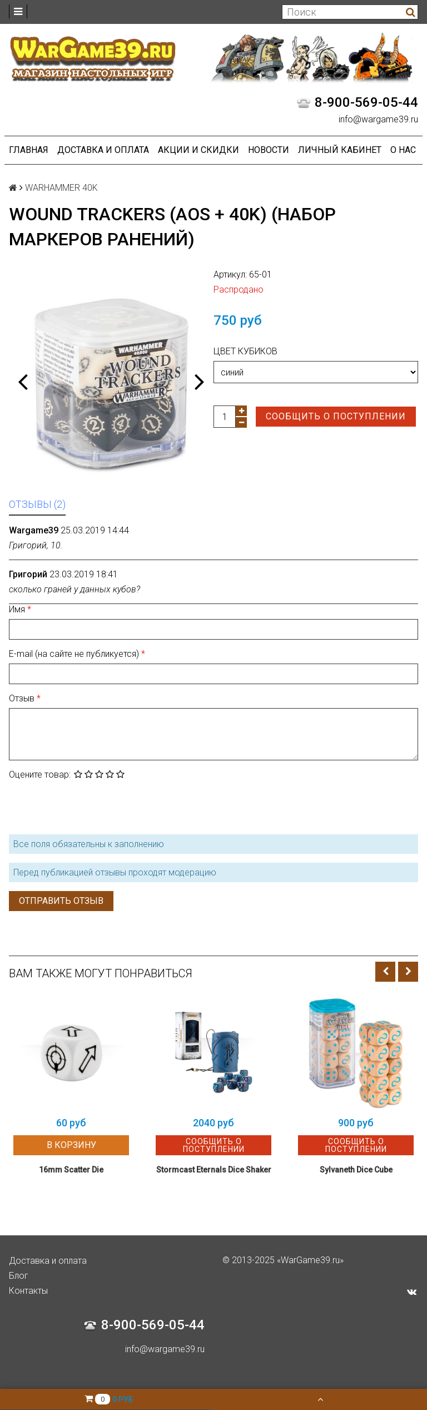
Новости (268, 150)
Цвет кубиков (245, 351)
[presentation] (93, 806)
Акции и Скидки (198, 150)
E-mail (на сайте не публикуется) (75, 654)
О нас (403, 150)
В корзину (71, 1145)
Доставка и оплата (103, 150)
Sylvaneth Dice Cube (356, 1169)
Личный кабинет (339, 150)
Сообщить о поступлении (336, 416)
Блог (18, 1275)
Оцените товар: (40, 774)
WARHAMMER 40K (61, 187)
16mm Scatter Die (71, 1169)
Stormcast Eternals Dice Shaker (213, 1169)
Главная (28, 150)
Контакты (28, 1290)
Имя (18, 609)
